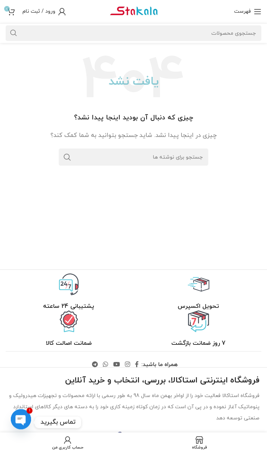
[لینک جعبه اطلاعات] (198, 292)
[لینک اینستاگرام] (127, 365)
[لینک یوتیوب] (116, 365)
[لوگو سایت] (133, 11)
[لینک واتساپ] (106, 365)
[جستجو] (133, 157)
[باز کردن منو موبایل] (247, 11)
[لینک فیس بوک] (136, 365)
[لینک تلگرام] (94, 365)
